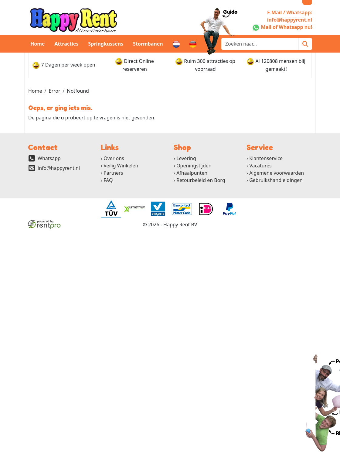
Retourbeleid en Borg (200, 180)
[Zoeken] (305, 44)
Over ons (114, 158)
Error (54, 91)
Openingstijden (194, 165)
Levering (186, 158)
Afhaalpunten (191, 173)
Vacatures (260, 165)
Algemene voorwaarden (276, 173)
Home (37, 43)
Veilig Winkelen (121, 165)
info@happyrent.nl (59, 168)
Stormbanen (148, 43)
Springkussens (105, 43)
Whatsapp (49, 158)
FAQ (108, 180)
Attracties (66, 43)
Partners (113, 173)
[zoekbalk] (260, 44)
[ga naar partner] (110, 209)
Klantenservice (266, 158)
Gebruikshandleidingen (276, 180)
